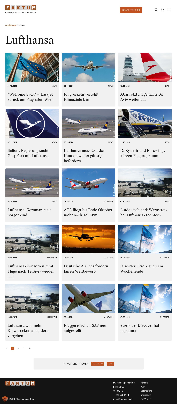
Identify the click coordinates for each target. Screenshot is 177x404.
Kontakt (144, 383)
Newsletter (129, 10)
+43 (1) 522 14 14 (121, 395)
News (54, 86)
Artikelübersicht (10, 25)
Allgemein (108, 202)
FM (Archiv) (146, 399)
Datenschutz (146, 391)
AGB (143, 387)
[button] (5, 399)
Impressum (146, 395)
